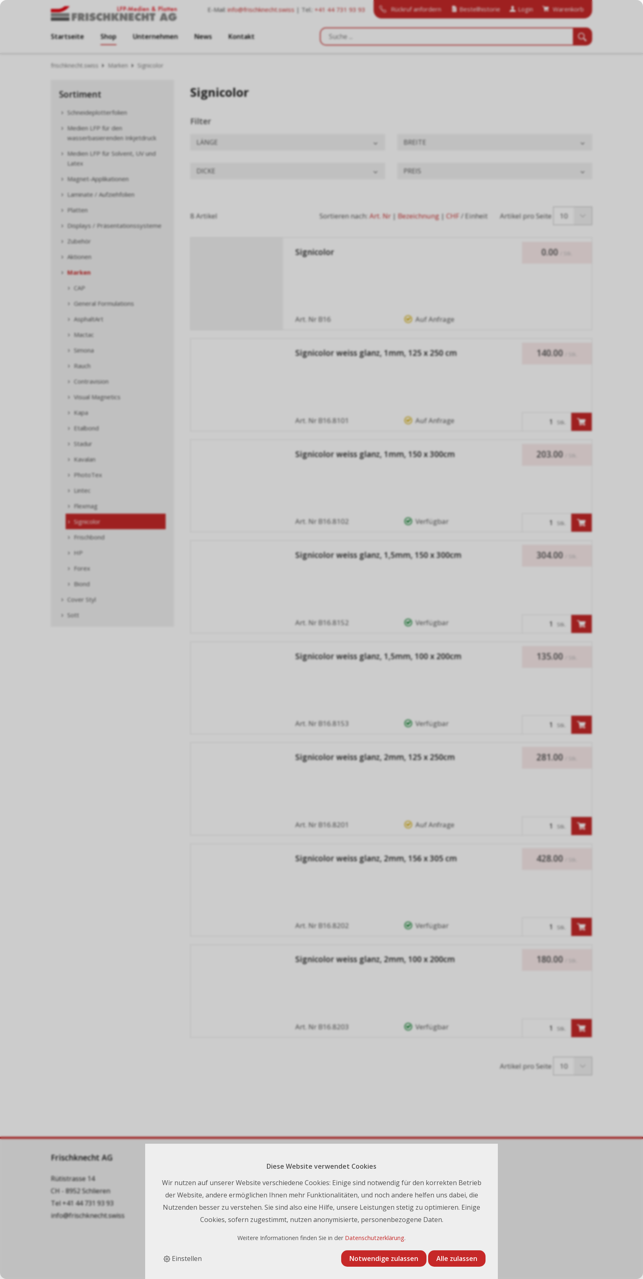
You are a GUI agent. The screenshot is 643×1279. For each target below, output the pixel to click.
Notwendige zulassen (383, 1258)
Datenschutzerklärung (374, 1238)
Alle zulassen (456, 1258)
